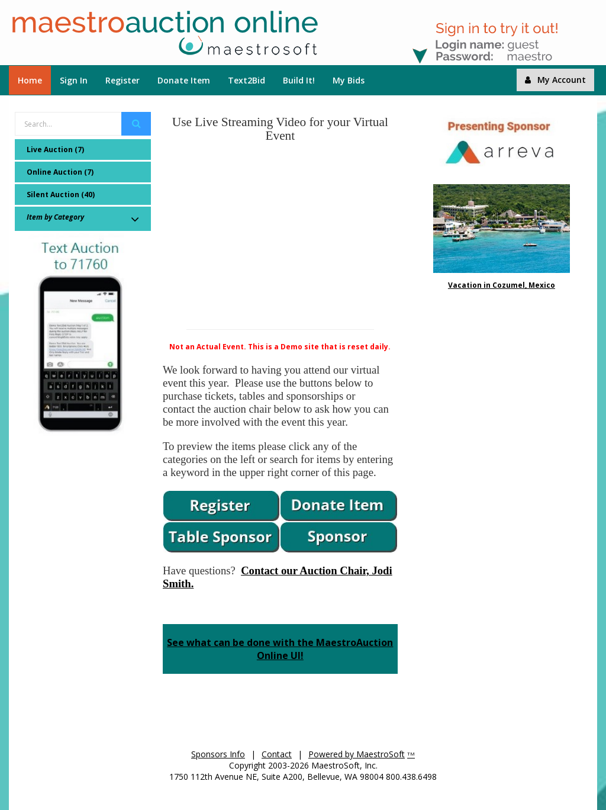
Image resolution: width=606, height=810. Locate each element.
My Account (555, 79)
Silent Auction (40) (61, 194)
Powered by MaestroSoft (356, 754)
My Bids (349, 80)
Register (122, 80)
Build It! (299, 80)
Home (30, 80)
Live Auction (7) (55, 149)
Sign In (74, 80)
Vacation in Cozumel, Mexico (501, 285)
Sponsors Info (218, 754)
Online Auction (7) (60, 172)
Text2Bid (246, 80)
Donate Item (183, 80)
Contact (277, 754)
